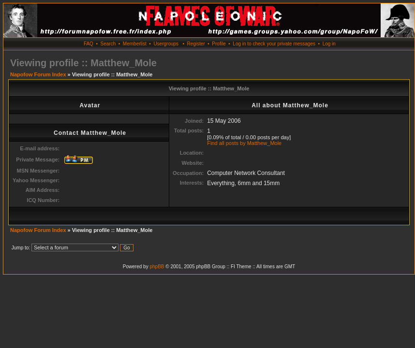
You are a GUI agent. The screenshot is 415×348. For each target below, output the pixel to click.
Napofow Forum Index (38, 74)
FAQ (88, 43)
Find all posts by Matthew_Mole (244, 143)
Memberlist (135, 43)
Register (196, 43)
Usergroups (165, 43)
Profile (218, 43)
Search (108, 43)
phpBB (156, 266)
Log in (329, 43)
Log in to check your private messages (274, 43)
